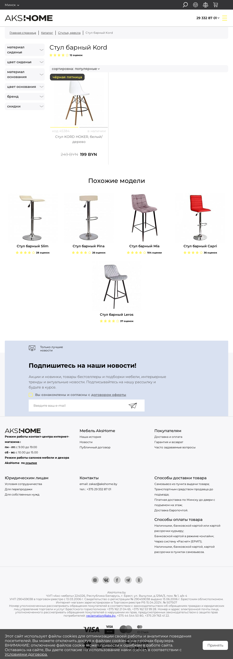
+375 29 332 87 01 (99, 489)
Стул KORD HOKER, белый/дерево (79, 139)
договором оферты (108, 395)
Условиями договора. (26, 654)
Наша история (90, 437)
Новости (86, 442)
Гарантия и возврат (168, 442)
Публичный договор (95, 447)
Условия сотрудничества (23, 484)
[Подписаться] (132, 405)
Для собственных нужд (22, 494)
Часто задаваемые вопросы (174, 447)
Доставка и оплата (168, 437)
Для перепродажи (18, 489)
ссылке (31, 463)
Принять (215, 645)
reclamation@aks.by (101, 615)
